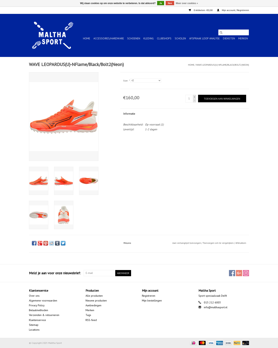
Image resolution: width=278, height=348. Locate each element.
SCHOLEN (180, 38)
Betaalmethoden (38, 310)
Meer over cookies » (187, 3)
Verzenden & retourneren (44, 315)
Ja (160, 3)
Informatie (129, 113)
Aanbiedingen (93, 305)
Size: (126, 80)
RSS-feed (91, 320)
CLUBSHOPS (164, 38)
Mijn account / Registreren (233, 10)
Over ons (34, 295)
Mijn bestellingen (152, 300)
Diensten (229, 38)
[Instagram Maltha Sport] (246, 273)
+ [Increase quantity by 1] (194, 96)
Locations (34, 329)
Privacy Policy (37, 305)
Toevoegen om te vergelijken (218, 242)
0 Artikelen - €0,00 (201, 10)
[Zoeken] (233, 32)
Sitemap (33, 325)
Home (86, 38)
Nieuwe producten (96, 300)
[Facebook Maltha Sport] (232, 273)
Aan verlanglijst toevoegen (187, 242)
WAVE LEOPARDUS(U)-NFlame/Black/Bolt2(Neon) (222, 64)
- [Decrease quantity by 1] (194, 100)
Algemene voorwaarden (43, 300)
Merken (243, 38)
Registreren (148, 295)
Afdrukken (241, 242)
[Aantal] (189, 98)
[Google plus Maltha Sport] (239, 273)
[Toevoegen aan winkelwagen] (222, 98)
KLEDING (148, 38)
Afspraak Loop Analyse (204, 38)
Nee (170, 3)
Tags (88, 315)
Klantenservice (37, 320)
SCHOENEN (133, 38)
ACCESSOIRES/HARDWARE (108, 38)
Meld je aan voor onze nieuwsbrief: (55, 273)
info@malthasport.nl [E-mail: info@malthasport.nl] (215, 307)
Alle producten (94, 295)
